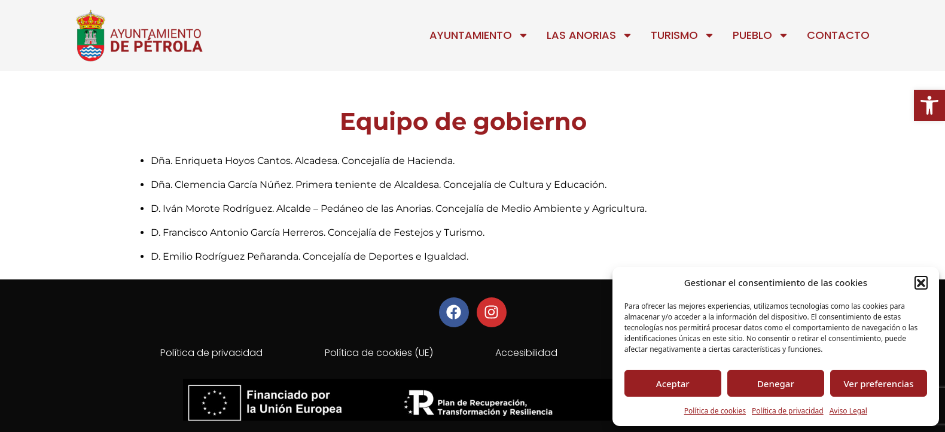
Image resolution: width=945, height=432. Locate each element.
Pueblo (761, 35)
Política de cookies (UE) (379, 353)
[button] (929, 105)
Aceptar (673, 384)
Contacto (838, 35)
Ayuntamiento (479, 35)
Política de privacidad (788, 411)
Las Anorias (590, 35)
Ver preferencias (878, 384)
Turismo (683, 35)
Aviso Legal (848, 411)
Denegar (775, 384)
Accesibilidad (526, 353)
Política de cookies (715, 411)
